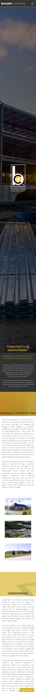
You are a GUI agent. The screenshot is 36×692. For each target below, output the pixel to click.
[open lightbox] (18, 506)
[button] (32, 180)
